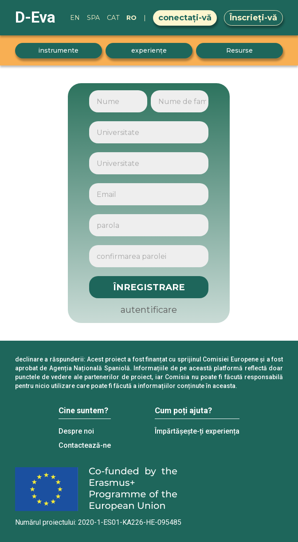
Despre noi (76, 431)
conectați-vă (185, 18)
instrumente (58, 50)
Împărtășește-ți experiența (197, 431)
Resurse (239, 50)
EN (75, 18)
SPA (93, 18)
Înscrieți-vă (253, 18)
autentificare (149, 309)
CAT (113, 18)
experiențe (149, 50)
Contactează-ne (85, 445)
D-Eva (35, 17)
